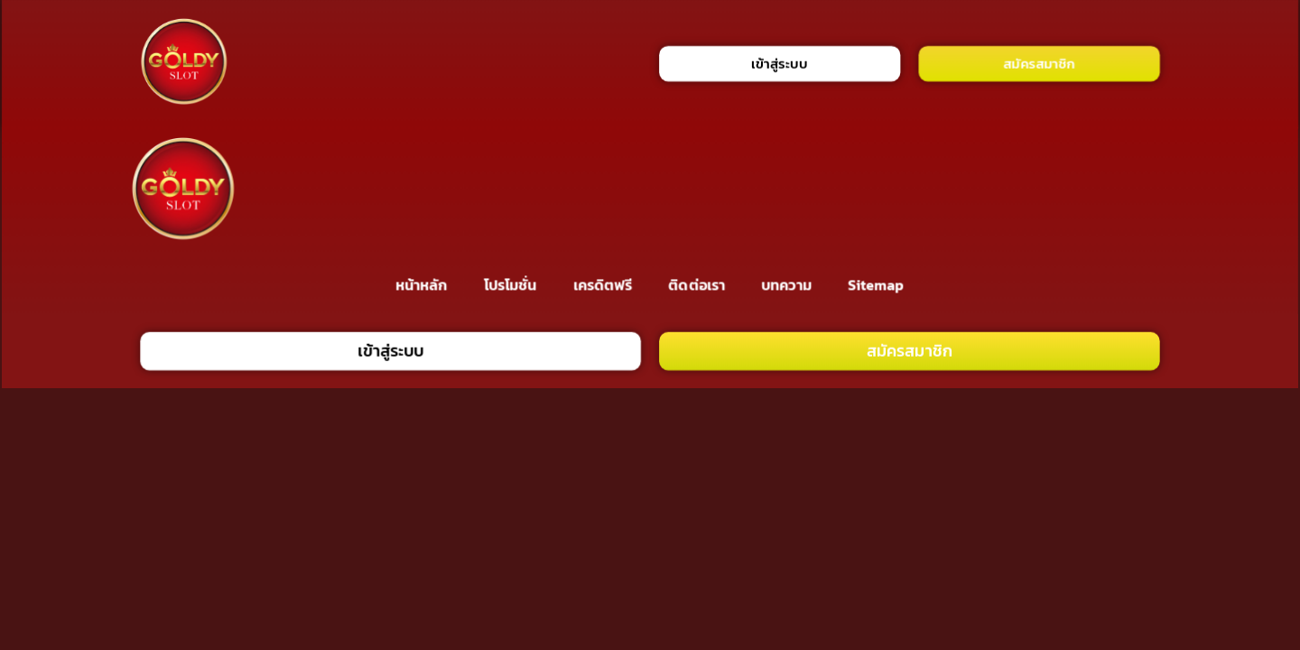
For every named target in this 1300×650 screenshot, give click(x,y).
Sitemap (876, 284)
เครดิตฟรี (603, 284)
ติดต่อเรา (697, 284)
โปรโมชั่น (510, 284)
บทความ (787, 284)
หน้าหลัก (421, 284)
